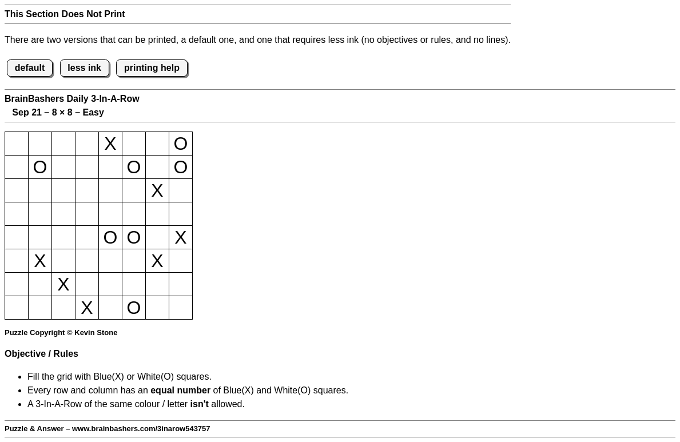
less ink (84, 68)
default (30, 68)
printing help (152, 68)
